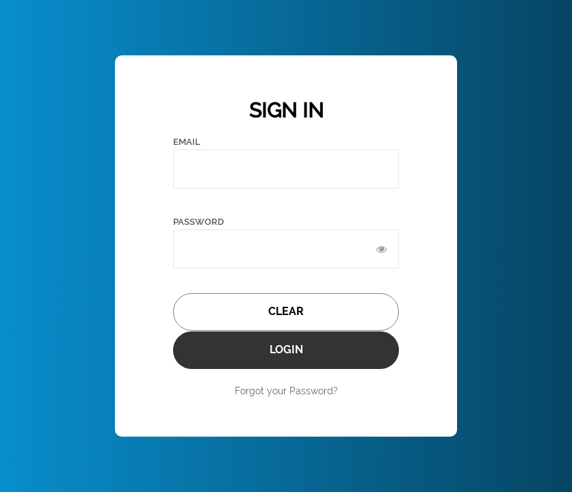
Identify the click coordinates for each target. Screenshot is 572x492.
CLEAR (286, 311)
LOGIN (286, 349)
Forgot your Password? (286, 390)
